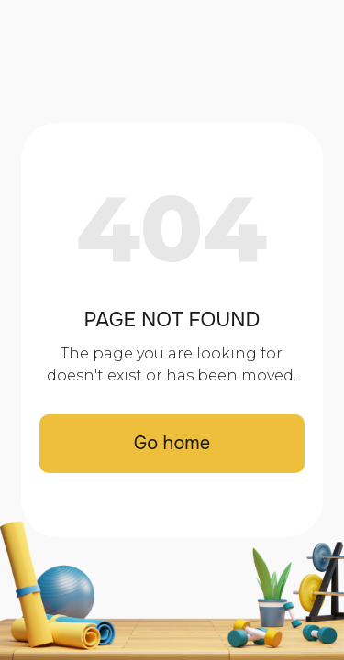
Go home (172, 443)
